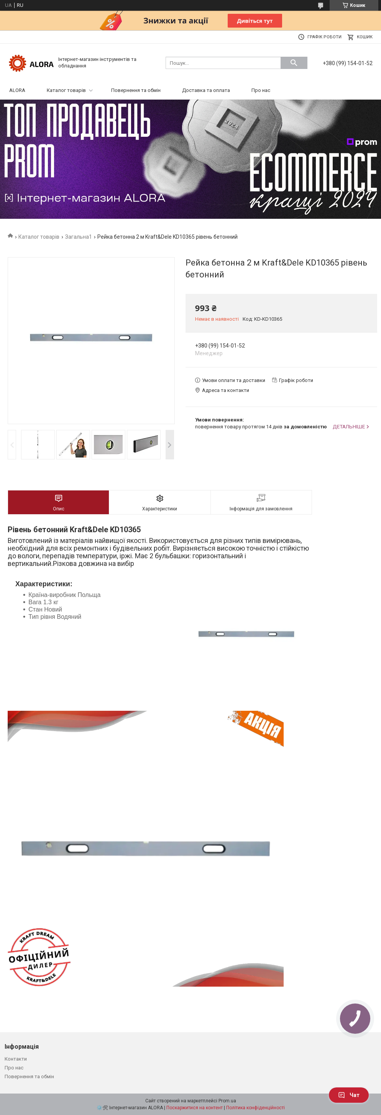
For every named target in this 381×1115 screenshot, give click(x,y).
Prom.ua (227, 1101)
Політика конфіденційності (255, 1107)
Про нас (260, 90)
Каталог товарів (66, 90)
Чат (349, 1095)
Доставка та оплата (206, 90)
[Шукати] (294, 63)
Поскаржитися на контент (194, 1107)
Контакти (16, 1059)
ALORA (17, 90)
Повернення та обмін (136, 90)
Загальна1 (78, 237)
